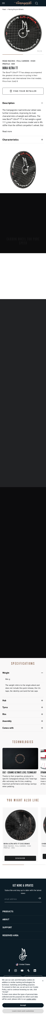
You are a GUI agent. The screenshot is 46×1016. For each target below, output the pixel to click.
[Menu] (3, 3)
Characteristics (10, 139)
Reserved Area (10, 935)
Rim (4, 714)
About (5, 919)
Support (7, 927)
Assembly (7, 721)
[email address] (23, 898)
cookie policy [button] (31, 999)
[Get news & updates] (39, 898)
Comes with (8, 727)
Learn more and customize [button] (23, 1011)
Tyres (5, 707)
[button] (43, 981)
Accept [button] (23, 1005)
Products (7, 911)
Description (8, 103)
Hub (4, 700)
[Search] (37, 3)
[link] (43, 3)
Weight (5, 672)
